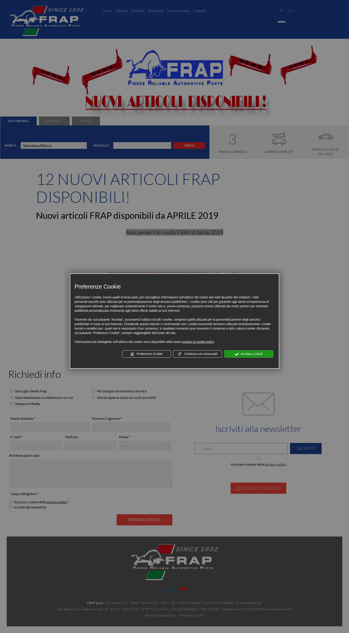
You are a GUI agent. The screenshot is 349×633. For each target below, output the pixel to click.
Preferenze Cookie (146, 354)
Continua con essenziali (197, 354)
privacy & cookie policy (198, 342)
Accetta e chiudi (249, 354)
